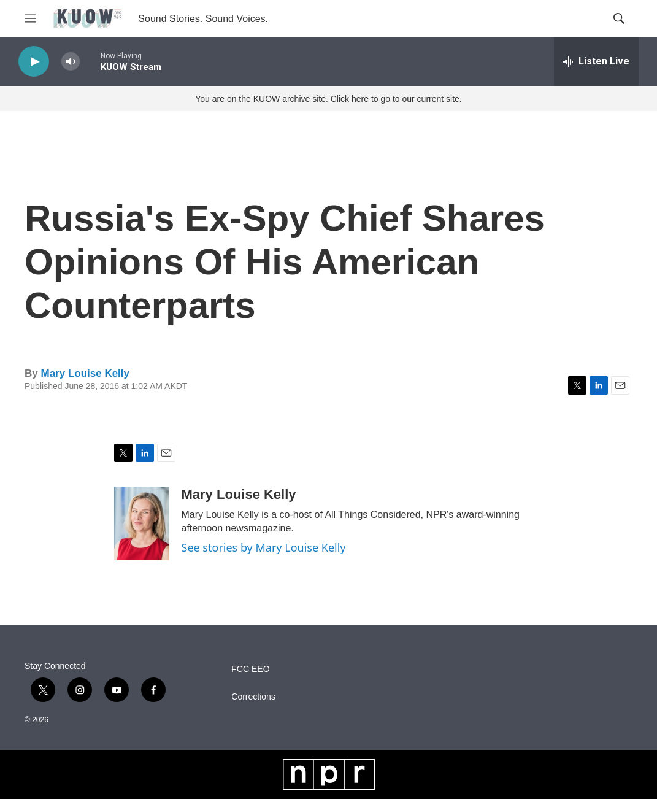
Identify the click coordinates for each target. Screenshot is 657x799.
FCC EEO (250, 669)
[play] (34, 62)
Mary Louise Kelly (84, 373)
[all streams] (596, 61)
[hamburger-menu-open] (30, 18)
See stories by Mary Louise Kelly (264, 547)
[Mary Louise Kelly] (141, 523)
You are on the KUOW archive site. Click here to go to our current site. (328, 99)
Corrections (253, 696)
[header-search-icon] (619, 18)
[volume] (70, 61)
